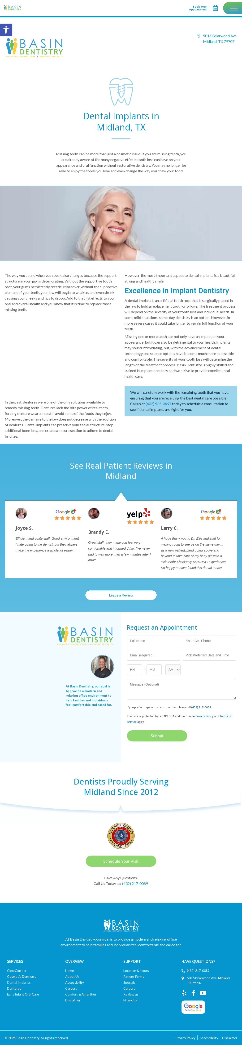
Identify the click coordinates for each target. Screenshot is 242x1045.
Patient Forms (133, 976)
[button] (6, 30)
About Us (72, 976)
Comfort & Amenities (81, 994)
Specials (129, 982)
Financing (130, 1000)
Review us (130, 994)
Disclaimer (72, 1000)
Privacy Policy (204, 716)
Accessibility (74, 982)
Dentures (14, 988)
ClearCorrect (16, 971)
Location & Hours (136, 971)
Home (69, 971)
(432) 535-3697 (158, 404)
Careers (71, 988)
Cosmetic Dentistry (21, 976)
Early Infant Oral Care (23, 994)
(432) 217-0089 (201, 707)
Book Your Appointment (198, 8)
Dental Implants (19, 982)
